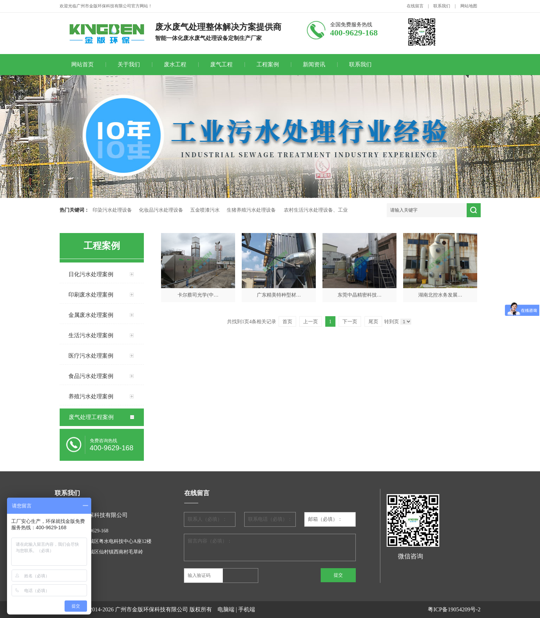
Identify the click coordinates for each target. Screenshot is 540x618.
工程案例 (267, 64)
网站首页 (82, 64)
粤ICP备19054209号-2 (454, 609)
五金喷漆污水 (205, 210)
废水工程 (175, 64)
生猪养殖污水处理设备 (251, 210)
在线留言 (415, 6)
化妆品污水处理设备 (161, 210)
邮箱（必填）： (325, 519)
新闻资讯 (314, 64)
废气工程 (221, 64)
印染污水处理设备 (112, 210)
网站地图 (468, 6)
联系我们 (441, 6)
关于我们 (129, 64)
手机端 (246, 609)
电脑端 (226, 609)
